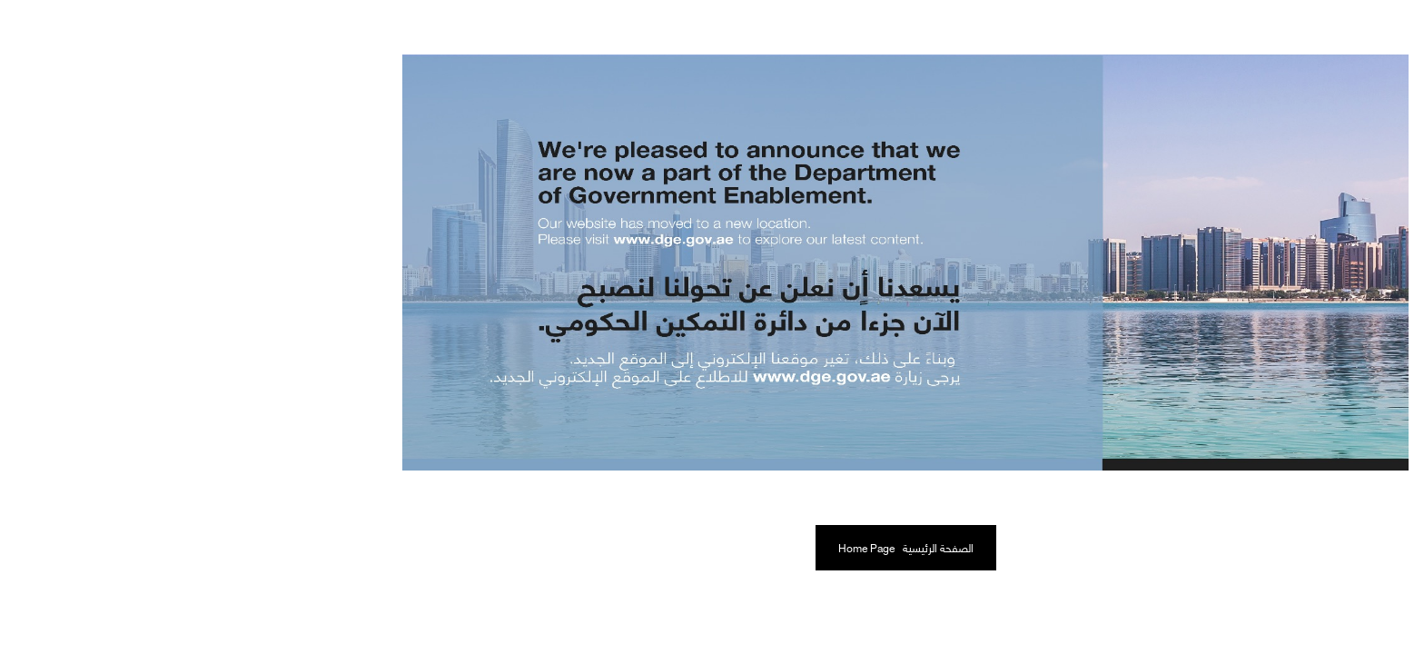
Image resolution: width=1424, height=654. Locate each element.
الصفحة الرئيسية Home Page (712, 547)
